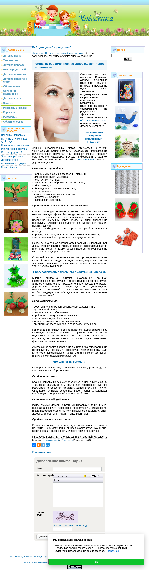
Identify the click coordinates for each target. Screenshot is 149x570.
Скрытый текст (94, 476)
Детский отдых (9, 160)
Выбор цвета (89, 476)
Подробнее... (113, 551)
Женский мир (9, 167)
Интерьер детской (12, 152)
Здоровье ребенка (12, 156)
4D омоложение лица (93, 120)
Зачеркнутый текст (66, 476)
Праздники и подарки (13, 163)
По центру (76, 476)
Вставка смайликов (85, 476)
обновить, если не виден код (70, 525)
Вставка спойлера (58, 480)
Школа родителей (51, 440)
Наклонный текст (58, 476)
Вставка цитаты (98, 476)
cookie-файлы (33, 556)
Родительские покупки (14, 148)
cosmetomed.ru (86, 159)
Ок (96, 562)
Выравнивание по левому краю (72, 476)
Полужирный (54, 476)
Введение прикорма (13, 135)
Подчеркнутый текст (62, 476)
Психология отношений (15, 145)
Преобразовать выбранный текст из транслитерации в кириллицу (54, 480)
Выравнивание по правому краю (80, 476)
